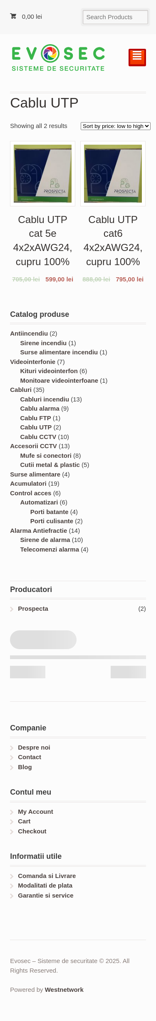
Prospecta (33, 608)
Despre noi (34, 747)
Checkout (32, 831)
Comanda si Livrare (47, 875)
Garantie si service (45, 895)
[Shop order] (116, 126)
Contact (29, 756)
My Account (35, 811)
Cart (24, 821)
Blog (25, 766)
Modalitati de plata (45, 885)
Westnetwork (64, 989)
